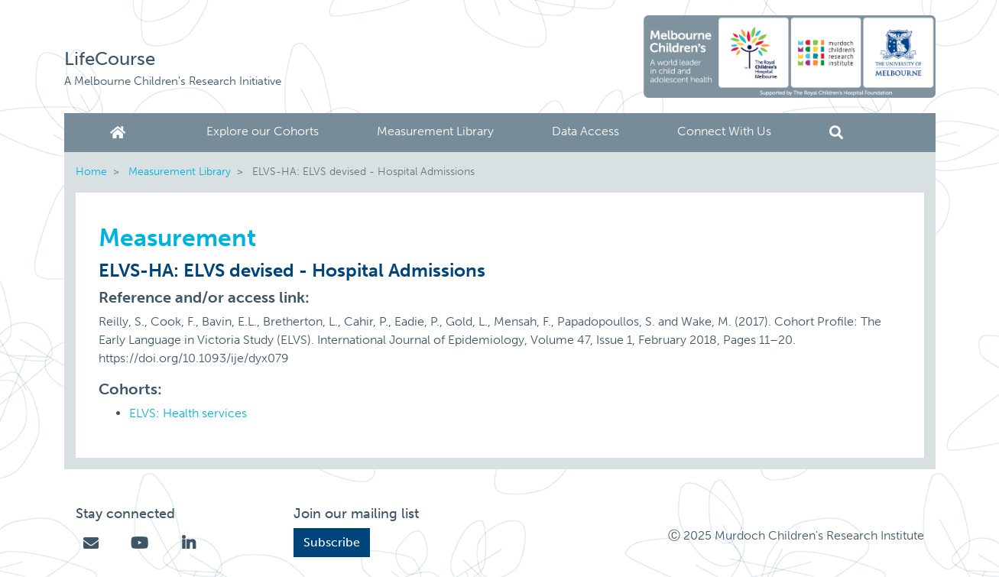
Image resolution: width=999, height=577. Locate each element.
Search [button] (836, 132)
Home (120, 132)
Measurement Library (435, 131)
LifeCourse (109, 58)
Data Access (585, 131)
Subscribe (331, 542)
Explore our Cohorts (262, 131)
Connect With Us (724, 131)
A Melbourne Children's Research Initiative (172, 81)
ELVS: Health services (188, 413)
